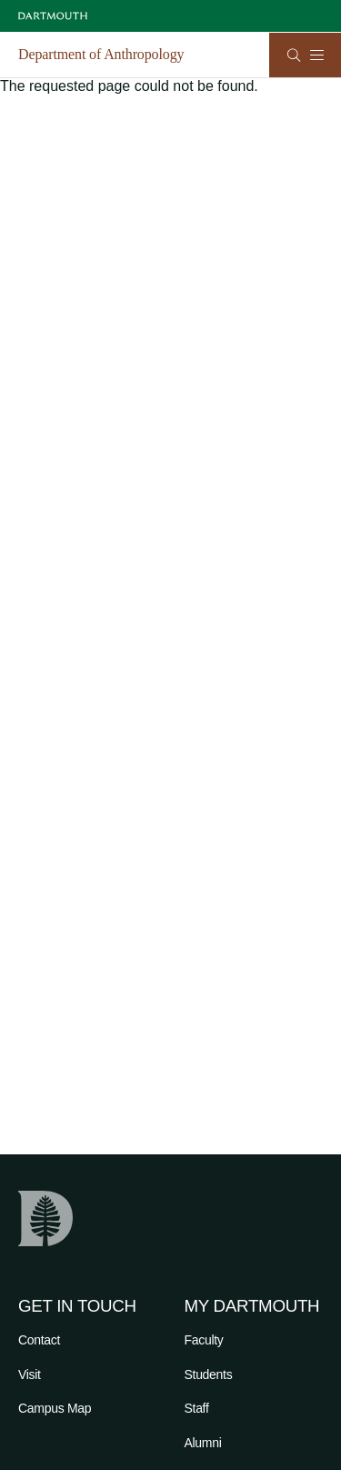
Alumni (203, 1442)
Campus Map (54, 1408)
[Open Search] (294, 55)
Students (209, 1374)
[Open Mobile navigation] (316, 54)
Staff (197, 1408)
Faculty (204, 1340)
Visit (29, 1374)
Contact (39, 1340)
